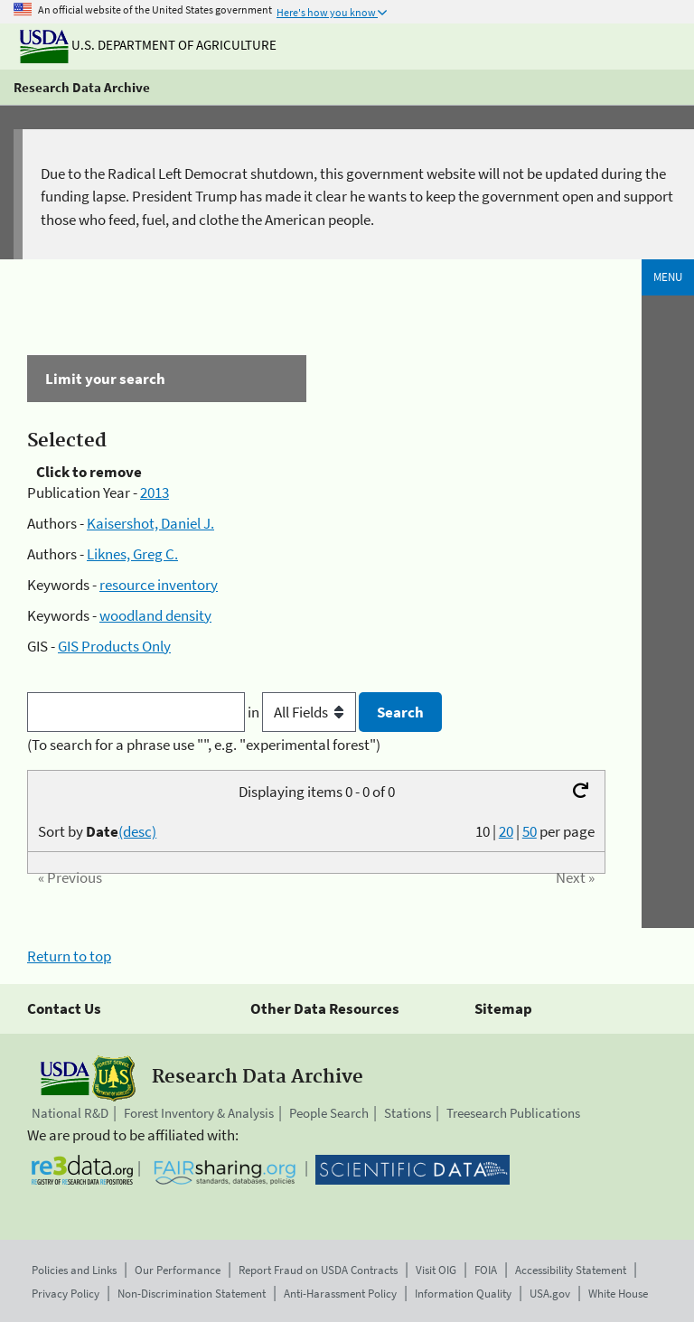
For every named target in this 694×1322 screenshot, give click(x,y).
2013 (154, 492)
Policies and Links (74, 1270)
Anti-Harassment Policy (340, 1293)
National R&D (70, 1112)
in (303, 712)
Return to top (69, 956)
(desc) (137, 831)
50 (529, 831)
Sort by (97, 831)
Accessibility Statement (570, 1270)
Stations (407, 1112)
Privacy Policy (65, 1293)
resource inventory (158, 585)
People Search (329, 1112)
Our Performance (177, 1270)
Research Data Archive (82, 87)
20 (506, 831)
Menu (667, 277)
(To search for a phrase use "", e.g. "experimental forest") (203, 745)
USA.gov (550, 1293)
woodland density (155, 615)
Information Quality (463, 1293)
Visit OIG (436, 1270)
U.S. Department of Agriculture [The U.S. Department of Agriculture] (148, 44)
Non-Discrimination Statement (191, 1293)
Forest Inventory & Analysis (199, 1112)
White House (618, 1293)
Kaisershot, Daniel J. (150, 523)
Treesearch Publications (513, 1112)
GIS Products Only (114, 646)
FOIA (485, 1270)
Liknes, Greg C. (132, 554)
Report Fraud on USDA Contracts (318, 1270)
